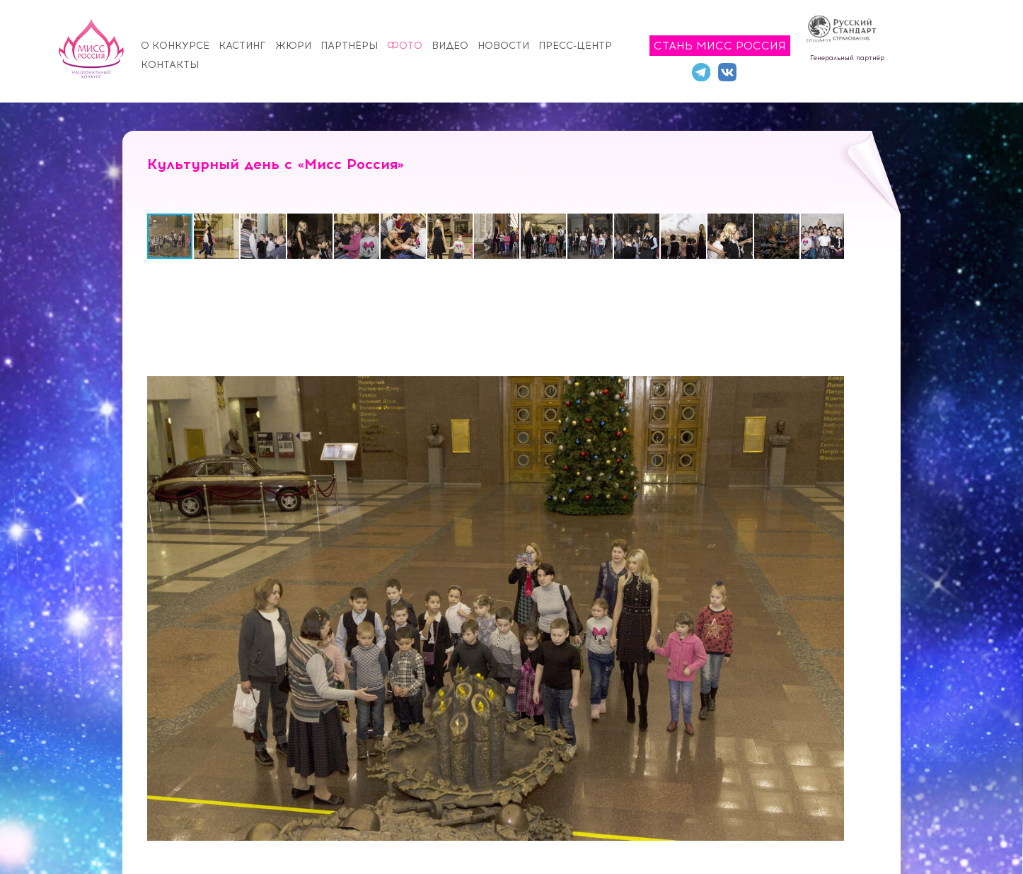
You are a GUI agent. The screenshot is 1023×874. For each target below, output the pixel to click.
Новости (503, 46)
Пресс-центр (575, 46)
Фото (404, 46)
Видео (450, 46)
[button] (217, 236)
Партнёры (349, 46)
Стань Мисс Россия (720, 45)
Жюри (293, 46)
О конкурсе (175, 46)
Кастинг (242, 46)
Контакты (170, 65)
